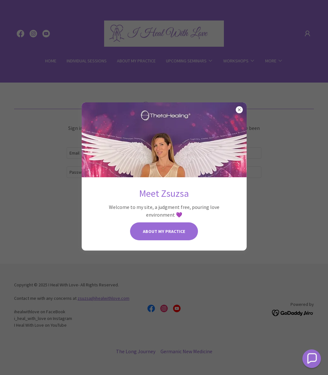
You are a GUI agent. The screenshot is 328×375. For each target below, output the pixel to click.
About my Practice (164, 231)
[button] (311, 358)
